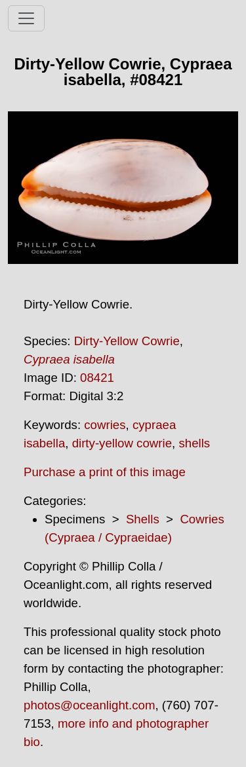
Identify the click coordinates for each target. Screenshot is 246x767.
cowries (104, 425)
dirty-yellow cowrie (122, 443)
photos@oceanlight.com (89, 705)
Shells (142, 519)
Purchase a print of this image (105, 472)
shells (194, 443)
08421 (97, 377)
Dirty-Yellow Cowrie (127, 341)
